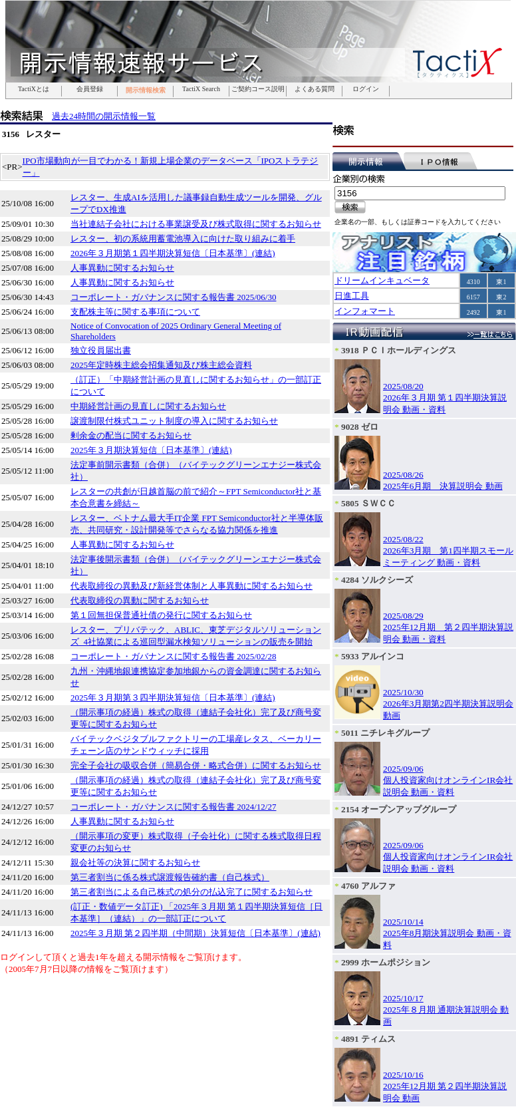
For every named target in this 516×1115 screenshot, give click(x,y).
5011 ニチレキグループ (385, 733)
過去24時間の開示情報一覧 (104, 116)
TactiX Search (201, 89)
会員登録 (89, 89)
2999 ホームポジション (385, 962)
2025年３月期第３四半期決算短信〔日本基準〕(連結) (172, 698)
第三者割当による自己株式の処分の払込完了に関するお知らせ (191, 892)
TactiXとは (33, 89)
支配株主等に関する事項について (135, 312)
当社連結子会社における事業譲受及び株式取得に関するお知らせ (195, 224)
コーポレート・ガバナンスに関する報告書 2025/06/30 (173, 297)
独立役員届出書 (100, 350)
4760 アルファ (368, 886)
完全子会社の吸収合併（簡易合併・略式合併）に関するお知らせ (195, 765)
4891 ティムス (368, 1039)
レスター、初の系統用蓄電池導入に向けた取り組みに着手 (182, 238)
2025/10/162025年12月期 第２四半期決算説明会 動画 (445, 1086)
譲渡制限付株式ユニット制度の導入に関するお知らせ (174, 421)
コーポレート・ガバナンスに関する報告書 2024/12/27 (173, 807)
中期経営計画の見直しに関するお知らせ (148, 406)
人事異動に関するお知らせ (122, 268)
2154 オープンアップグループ (398, 809)
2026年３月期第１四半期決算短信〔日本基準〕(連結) (172, 253)
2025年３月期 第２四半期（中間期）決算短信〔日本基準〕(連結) (195, 933)
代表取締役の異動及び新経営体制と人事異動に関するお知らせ (191, 586)
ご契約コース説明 (258, 89)
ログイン (365, 89)
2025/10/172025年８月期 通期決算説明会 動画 (446, 1010)
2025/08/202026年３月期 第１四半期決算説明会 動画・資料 (445, 397)
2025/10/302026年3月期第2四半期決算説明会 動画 (448, 703)
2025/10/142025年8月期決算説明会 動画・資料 (447, 933)
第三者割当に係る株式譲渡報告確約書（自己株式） (169, 877)
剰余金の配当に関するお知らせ (131, 435)
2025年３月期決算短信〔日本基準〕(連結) (151, 450)
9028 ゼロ (359, 427)
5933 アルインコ (372, 656)
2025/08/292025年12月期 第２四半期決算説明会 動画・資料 (448, 627)
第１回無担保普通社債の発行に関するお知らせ (161, 615)
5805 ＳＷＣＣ (368, 503)
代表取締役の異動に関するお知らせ (139, 600)
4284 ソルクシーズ (377, 580)
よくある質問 (314, 89)
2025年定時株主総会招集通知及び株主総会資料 (161, 365)
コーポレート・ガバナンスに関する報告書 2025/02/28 (173, 656)
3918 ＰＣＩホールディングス (398, 350)
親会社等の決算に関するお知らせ (135, 863)
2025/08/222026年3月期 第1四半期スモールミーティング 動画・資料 (448, 550)
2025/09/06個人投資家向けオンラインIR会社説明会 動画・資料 (448, 780)
